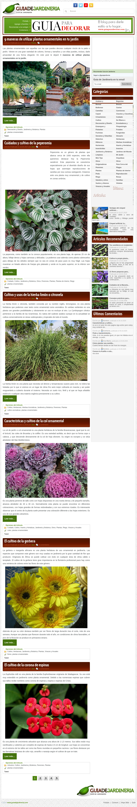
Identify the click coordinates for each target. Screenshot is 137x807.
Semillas (119, 180)
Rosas (118, 177)
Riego (72, 281)
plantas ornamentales (15, 132)
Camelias (99, 111)
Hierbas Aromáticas (29, 407)
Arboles (99, 98)
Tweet (6, 136)
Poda (98, 174)
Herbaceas (17, 407)
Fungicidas (120, 133)
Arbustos (10, 765)
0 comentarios (45, 43)
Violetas (119, 183)
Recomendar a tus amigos (18, 27)
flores (9, 654)
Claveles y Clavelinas (124, 114)
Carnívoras (120, 111)
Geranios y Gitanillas (104, 136)
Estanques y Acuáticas (100, 128)
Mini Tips (99, 158)
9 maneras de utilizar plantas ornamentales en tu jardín (41, 39)
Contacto (115, 803)
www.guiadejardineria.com (17, 803)
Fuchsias (99, 133)
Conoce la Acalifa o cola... (103, 351)
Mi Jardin (119, 155)
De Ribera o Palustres (120, 121)
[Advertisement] (26, 170)
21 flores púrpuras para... (119, 272)
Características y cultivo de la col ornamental (34, 421)
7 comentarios (44, 147)
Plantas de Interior (62, 281)
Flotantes (99, 130)
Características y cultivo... (103, 323)
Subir (134, 803)
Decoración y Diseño (15, 129)
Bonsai (98, 104)
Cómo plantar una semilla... (103, 343)
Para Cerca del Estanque (122, 165)
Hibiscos (99, 142)
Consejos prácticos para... (119, 298)
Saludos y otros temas (102, 181)
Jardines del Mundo (124, 152)
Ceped (98, 114)
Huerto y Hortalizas (27, 528)
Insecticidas (100, 149)
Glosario (119, 136)
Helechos (99, 139)
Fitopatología (121, 126)
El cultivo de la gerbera (19, 541)
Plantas (42, 129)
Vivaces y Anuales (74, 528)
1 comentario (43, 425)
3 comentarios (44, 669)
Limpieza (99, 155)
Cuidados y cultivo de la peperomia (28, 143)
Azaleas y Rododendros (101, 102)
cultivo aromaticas (14, 410)
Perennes (45, 281)
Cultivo (16, 281)
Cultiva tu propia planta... (119, 258)
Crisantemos (101, 117)
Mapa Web (125, 803)
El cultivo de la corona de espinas (26, 665)
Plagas (119, 167)
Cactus (119, 108)
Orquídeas (120, 158)
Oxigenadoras (101, 164)
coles (9, 530)
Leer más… (10, 120)
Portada (25, 21)
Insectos (119, 149)
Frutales (119, 130)
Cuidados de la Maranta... (119, 285)
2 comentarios (44, 298)
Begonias (120, 101)
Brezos (119, 104)
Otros (39, 281)
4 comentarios (44, 545)
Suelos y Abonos (102, 183)
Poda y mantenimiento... (102, 333)
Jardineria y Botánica (31, 129)
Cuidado (10, 281)
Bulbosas (99, 108)
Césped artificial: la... (117, 223)
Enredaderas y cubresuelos (122, 124)
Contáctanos (23, 30)
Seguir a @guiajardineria (101, 75)
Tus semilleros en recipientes (120, 245)
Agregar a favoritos (21, 24)
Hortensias (100, 145)
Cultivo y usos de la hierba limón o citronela (33, 295)
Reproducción (121, 174)
